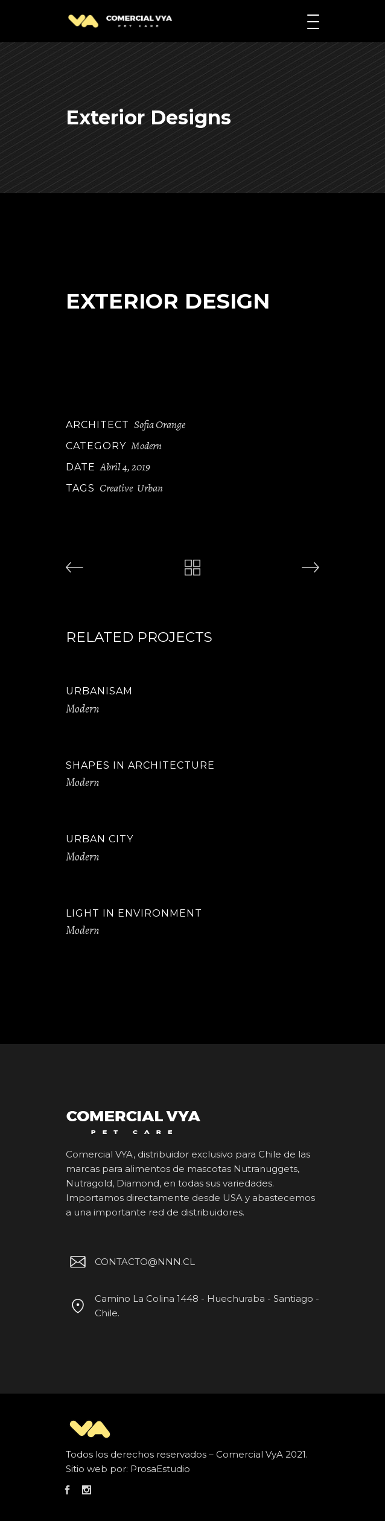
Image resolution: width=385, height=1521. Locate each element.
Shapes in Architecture (140, 765)
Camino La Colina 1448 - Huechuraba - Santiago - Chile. (192, 1305)
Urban (150, 488)
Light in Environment (134, 913)
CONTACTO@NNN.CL (130, 1261)
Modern (146, 445)
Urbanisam (99, 691)
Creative (116, 488)
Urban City (99, 839)
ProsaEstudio (160, 1469)
